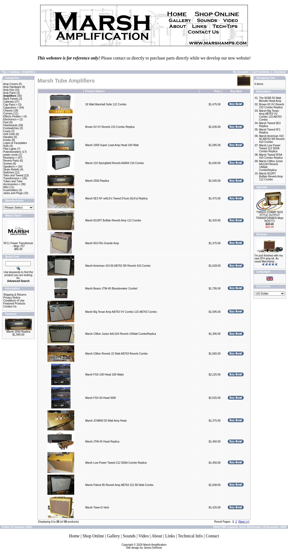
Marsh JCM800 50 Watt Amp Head (105, 420)
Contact (212, 536)
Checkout (279, 71)
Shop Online (93, 536)
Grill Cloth (9, 134)
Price (217, 91)
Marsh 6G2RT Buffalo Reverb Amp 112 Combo (113, 220)
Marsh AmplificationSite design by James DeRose (146, 546)
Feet (6, 122)
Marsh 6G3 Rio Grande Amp (102, 243)
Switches (8, 172)
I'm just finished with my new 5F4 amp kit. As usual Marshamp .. (269, 258)
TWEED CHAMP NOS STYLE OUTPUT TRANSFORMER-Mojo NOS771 (269, 216)
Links (170, 536)
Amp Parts (9, 92)
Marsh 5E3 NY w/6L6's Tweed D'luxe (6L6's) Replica (116, 198)
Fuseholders (10, 190)
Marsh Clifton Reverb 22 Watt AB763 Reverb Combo (116, 353)
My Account (240, 71)
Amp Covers (10, 84)
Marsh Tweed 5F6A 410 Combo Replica (271, 156)
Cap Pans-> (10, 104)
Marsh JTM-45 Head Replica (102, 441)
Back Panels (10, 98)
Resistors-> (10, 157)
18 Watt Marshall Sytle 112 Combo (105, 104)
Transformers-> (12, 178)
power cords (10, 154)
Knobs (7, 140)
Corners (8, 113)
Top (4, 71)
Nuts (6, 145)
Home (74, 536)
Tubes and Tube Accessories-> (13, 183)
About (156, 536)
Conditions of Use (13, 300)
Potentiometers (12, 151)
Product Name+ (95, 91)
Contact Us (9, 306)
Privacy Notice (11, 297)
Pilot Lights (9, 148)
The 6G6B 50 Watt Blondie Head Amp (270, 99)
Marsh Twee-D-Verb (97, 507)
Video (144, 536)
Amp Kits (8, 89)
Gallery (113, 536)
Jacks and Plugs (13, 193)
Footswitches (11, 128)
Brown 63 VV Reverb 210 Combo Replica (109, 126)
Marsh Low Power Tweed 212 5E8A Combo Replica (116, 462)
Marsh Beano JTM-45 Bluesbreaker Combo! (111, 288)
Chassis (8, 110)
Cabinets (8, 101)
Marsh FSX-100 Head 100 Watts (104, 374)
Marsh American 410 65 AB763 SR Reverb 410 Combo (118, 265)
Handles (8, 137)
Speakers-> (10, 166)
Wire (6, 187)
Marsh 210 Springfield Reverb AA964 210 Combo (114, 163)
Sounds (129, 536)
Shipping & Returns (14, 294)
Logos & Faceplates (15, 143)
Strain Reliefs (11, 169)
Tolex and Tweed (13, 175)
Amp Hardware (12, 86)
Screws (7, 163)
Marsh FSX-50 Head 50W (100, 397)
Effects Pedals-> (13, 116)
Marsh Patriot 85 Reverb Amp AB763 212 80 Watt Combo (119, 485)
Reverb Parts (11, 160)
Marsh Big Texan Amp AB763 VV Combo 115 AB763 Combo (121, 311)
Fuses (6, 131)
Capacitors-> (10, 107)
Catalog (14, 71)
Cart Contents (261, 71)
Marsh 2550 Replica (18, 331)
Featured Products (14, 303)
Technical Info (190, 536)
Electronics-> (11, 119)
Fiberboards (10, 125)
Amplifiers (28, 71)
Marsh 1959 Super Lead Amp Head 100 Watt (112, 145)
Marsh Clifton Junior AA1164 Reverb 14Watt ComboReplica (120, 333)
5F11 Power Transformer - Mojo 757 (18, 245)
